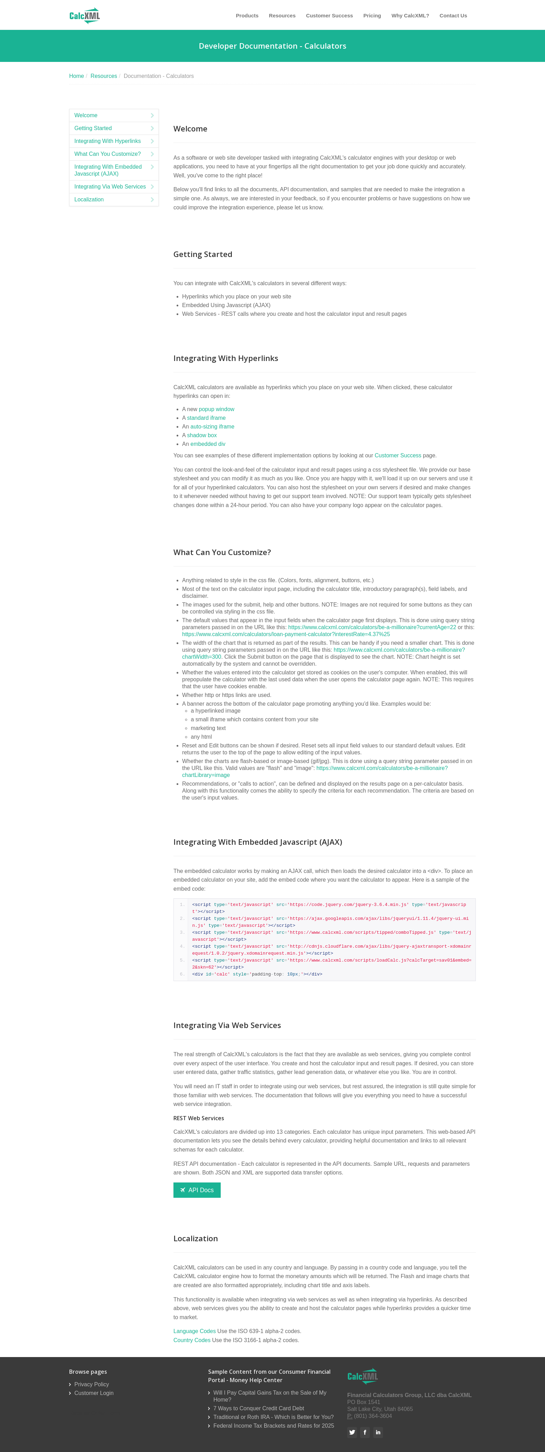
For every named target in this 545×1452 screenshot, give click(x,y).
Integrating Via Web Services (115, 187)
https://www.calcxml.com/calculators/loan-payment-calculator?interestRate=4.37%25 (286, 634)
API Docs (197, 1190)
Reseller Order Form (94, 1413)
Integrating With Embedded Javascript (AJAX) (115, 170)
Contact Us (453, 15)
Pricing (372, 15)
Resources (282, 15)
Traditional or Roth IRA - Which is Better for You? (273, 1417)
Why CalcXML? (410, 15)
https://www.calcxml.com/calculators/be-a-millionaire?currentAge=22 (372, 627)
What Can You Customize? (115, 154)
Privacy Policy (91, 1384)
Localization (115, 199)
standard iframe (206, 418)
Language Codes (194, 1331)
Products (247, 15)
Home (76, 76)
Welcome (115, 115)
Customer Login (94, 1393)
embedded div (208, 444)
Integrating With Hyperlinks (115, 141)
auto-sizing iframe (212, 427)
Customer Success (329, 15)
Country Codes (192, 1340)
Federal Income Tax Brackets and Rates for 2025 (273, 1426)
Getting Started (115, 128)
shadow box (202, 435)
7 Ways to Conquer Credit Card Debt (258, 1408)
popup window (216, 409)
